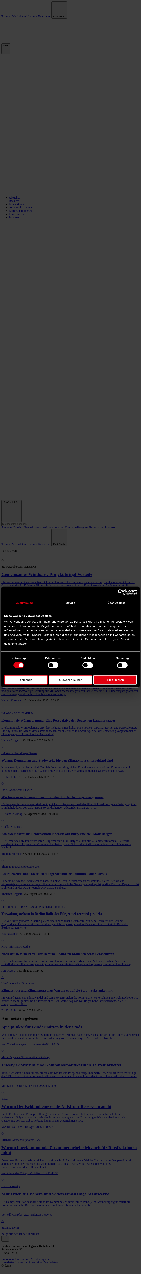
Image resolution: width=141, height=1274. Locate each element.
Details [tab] (70, 602)
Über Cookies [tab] (117, 602)
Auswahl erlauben (70, 679)
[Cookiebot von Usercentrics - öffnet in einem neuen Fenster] (121, 592)
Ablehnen (26, 679)
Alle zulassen (115, 679)
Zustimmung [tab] (24, 602)
